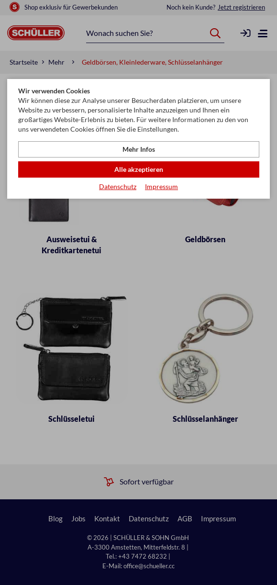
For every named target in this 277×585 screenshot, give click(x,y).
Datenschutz (117, 186)
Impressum (161, 186)
